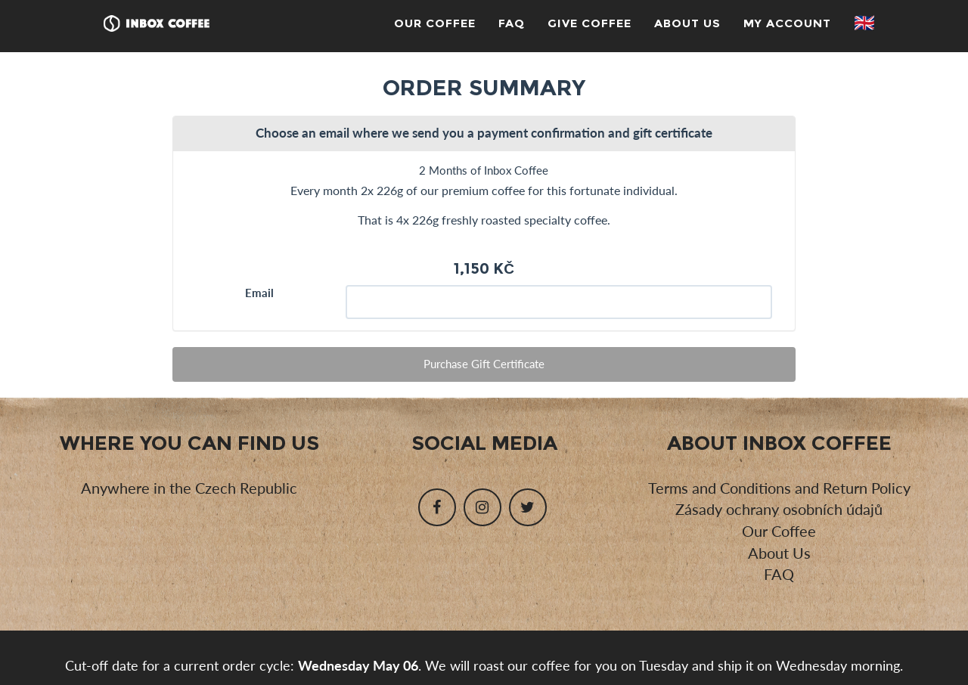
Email (259, 292)
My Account (787, 23)
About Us (687, 23)
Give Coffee (589, 23)
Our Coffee (435, 23)
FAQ (511, 23)
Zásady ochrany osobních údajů (779, 509)
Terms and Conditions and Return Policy (779, 488)
